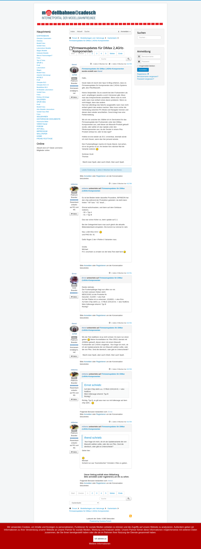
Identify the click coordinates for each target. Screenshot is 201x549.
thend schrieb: (93, 437)
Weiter (112, 53)
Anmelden (88, 176)
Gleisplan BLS (41, 82)
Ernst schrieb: (93, 385)
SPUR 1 (40, 63)
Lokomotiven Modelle (44, 48)
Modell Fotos (41, 43)
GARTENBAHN (43, 36)
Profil (38, 65)
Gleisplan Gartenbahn (44, 38)
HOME (39, 136)
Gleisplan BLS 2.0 (43, 85)
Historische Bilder (42, 121)
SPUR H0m (41, 102)
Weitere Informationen (99, 543)
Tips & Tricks (41, 60)
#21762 (129, 323)
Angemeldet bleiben (147, 66)
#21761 (129, 273)
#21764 (129, 422)
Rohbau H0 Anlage (43, 97)
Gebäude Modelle (42, 53)
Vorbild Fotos (41, 45)
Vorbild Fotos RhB (43, 112)
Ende (120, 53)
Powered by (94, 521)
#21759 (129, 64)
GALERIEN (41, 99)
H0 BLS (40, 77)
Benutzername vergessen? (147, 76)
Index (72, 31)
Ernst (74, 274)
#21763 (129, 369)
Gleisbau (40, 41)
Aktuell (79, 31)
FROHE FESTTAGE (45, 139)
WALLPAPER (42, 134)
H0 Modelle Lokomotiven (45, 90)
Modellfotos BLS (42, 87)
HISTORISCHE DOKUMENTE (48, 119)
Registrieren (101, 176)
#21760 (129, 183)
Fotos (38, 58)
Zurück (81, 53)
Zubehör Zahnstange (44, 75)
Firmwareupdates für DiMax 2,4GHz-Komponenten (103, 69)
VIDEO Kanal (42, 124)
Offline (74, 78)
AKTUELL (41, 129)
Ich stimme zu (100, 539)
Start (73, 53)
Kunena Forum (105, 521)
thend (74, 64)
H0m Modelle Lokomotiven (45, 109)
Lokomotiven (41, 68)
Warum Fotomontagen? (44, 55)
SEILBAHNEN (42, 117)
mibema (74, 184)
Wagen (39, 70)
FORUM (40, 126)
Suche (86, 31)
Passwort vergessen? (145, 79)
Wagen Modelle (42, 50)
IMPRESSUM (42, 131)
